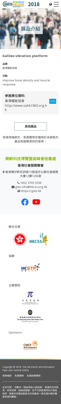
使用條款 (7, 375)
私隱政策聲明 (34, 375)
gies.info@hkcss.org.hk (31, 187)
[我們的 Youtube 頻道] (36, 202)
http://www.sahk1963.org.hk (26, 107)
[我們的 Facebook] (25, 202)
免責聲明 (19, 375)
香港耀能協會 (14, 101)
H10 (52, 101)
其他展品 (30, 126)
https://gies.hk (31, 191)
